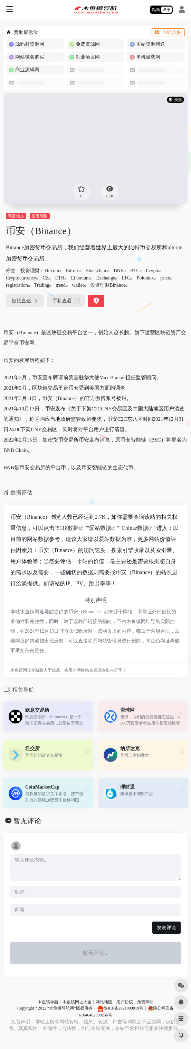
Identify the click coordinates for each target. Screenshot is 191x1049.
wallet (78, 285)
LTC (126, 278)
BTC (135, 270)
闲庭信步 (16, 216)
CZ (45, 278)
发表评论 (166, 927)
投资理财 (39, 216)
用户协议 (124, 1001)
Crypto (152, 270)
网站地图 (104, 1001)
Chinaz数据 (135, 528)
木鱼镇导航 (48, 1001)
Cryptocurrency (21, 278)
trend (61, 285)
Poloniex (145, 278)
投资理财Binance (107, 285)
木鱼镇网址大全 (77, 1001)
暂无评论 (27, 821)
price (165, 278)
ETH (60, 278)
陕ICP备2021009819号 (120, 1008)
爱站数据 (100, 528)
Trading (41, 285)
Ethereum (80, 278)
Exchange (105, 278)
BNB (119, 270)
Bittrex (72, 270)
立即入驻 (168, 32)
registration (17, 285)
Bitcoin (52, 270)
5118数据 (68, 528)
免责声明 (145, 1001)
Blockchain (96, 270)
